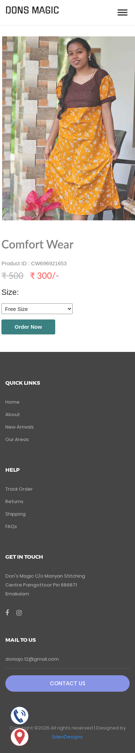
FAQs (11, 526)
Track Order (19, 489)
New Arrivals (19, 427)
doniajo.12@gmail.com (32, 659)
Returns (14, 501)
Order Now (28, 327)
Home (12, 402)
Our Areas (17, 439)
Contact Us (67, 683)
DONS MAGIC (32, 10)
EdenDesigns (67, 736)
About (12, 414)
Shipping (15, 514)
